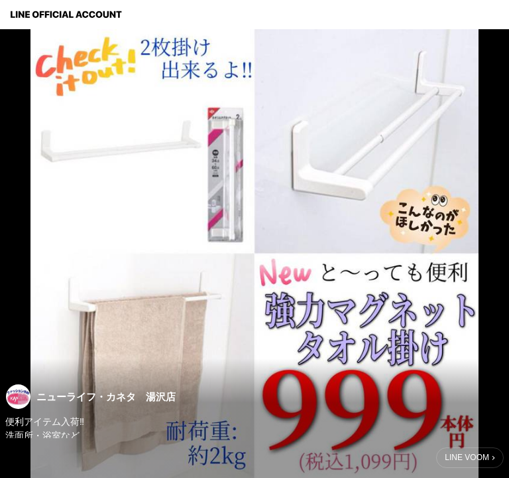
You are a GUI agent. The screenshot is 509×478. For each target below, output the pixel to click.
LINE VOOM (467, 457)
